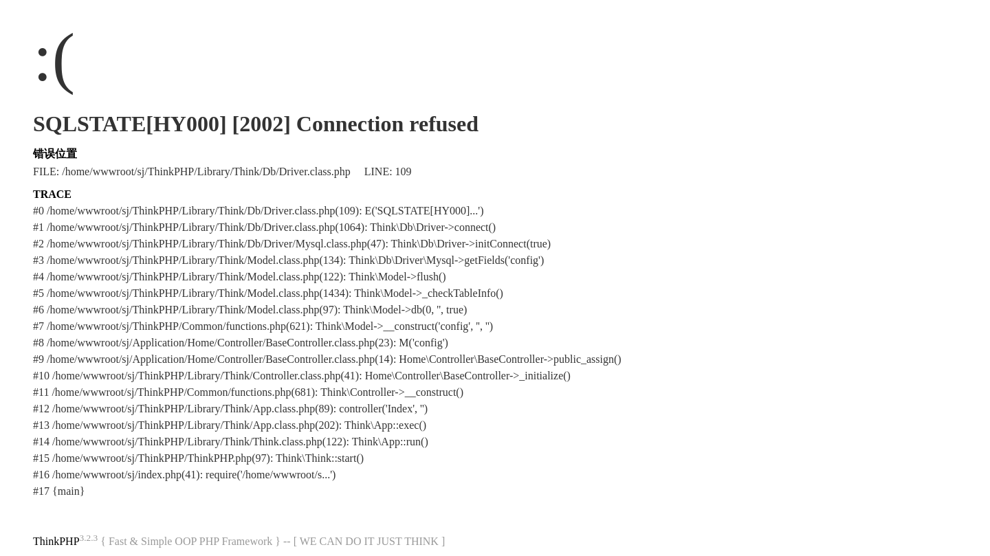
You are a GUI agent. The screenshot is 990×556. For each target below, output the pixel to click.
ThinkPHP (56, 541)
